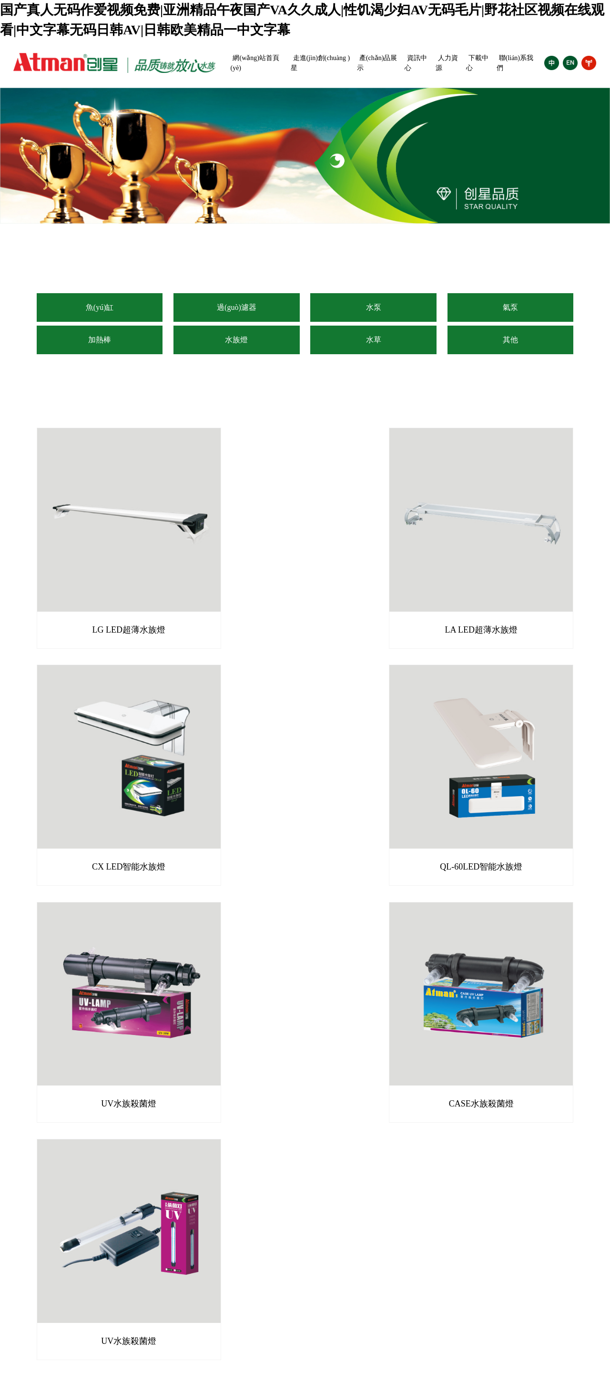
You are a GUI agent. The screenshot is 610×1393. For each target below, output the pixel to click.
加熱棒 (99, 340)
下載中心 (477, 63)
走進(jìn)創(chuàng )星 (320, 63)
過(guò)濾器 (236, 307)
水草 (373, 340)
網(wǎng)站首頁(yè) (254, 63)
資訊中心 (416, 63)
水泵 (373, 307)
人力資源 (447, 63)
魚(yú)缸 (100, 307)
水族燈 (236, 340)
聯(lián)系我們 (515, 63)
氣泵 (510, 307)
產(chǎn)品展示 (377, 63)
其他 (510, 340)
